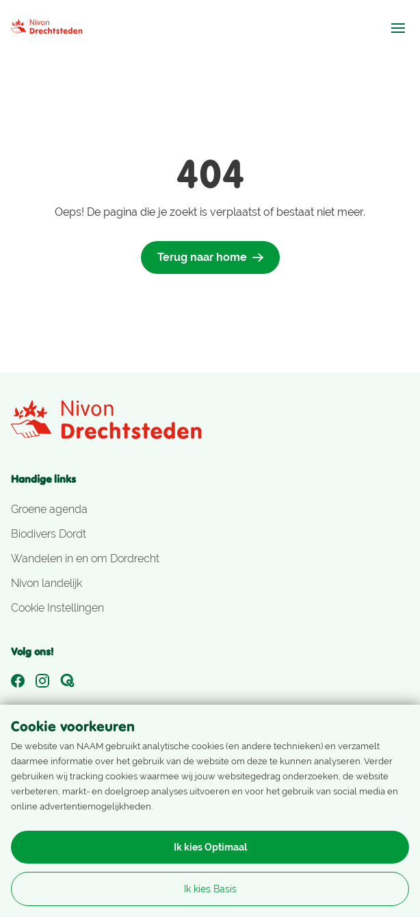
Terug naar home (210, 257)
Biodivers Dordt (48, 533)
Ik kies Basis (210, 888)
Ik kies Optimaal (210, 847)
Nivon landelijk (46, 583)
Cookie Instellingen (57, 607)
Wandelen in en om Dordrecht (85, 558)
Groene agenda (49, 509)
